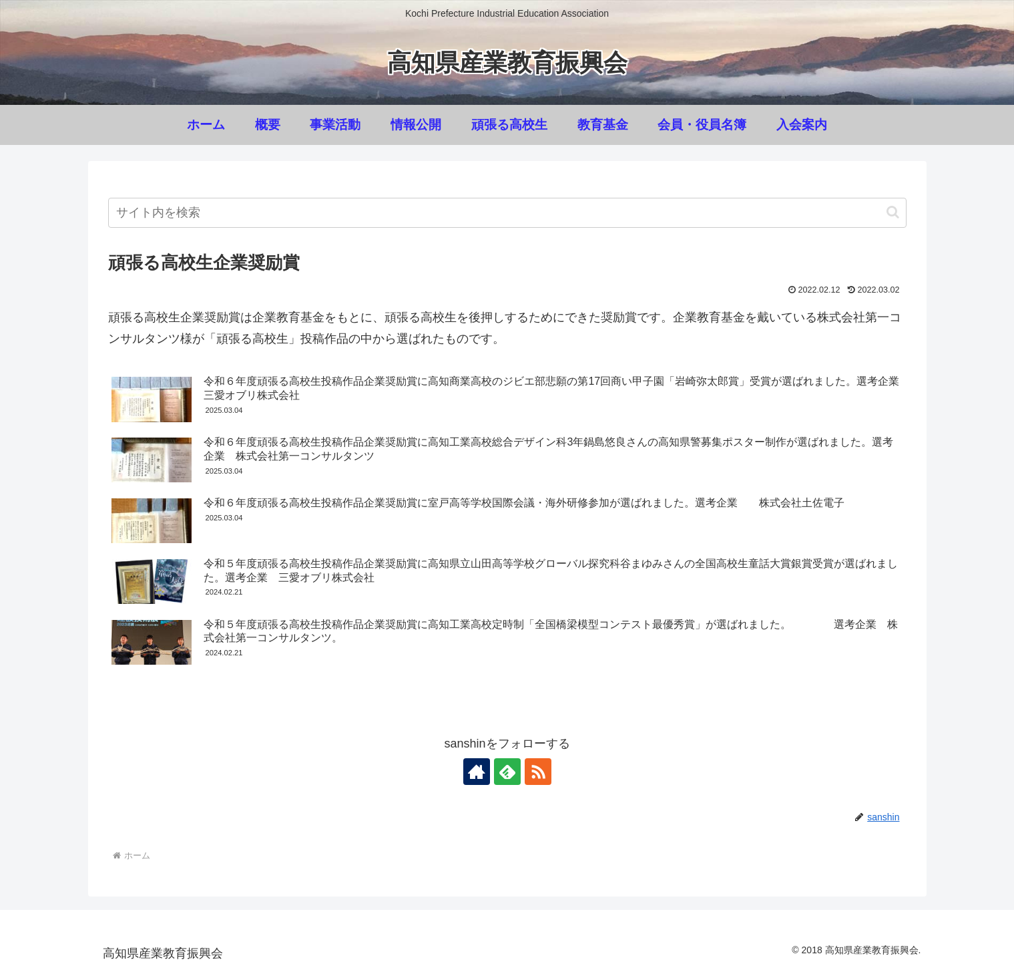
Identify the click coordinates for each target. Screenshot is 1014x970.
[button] (893, 212)
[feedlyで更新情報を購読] (507, 771)
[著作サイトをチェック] (476, 771)
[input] (507, 213)
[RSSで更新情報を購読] (538, 771)
